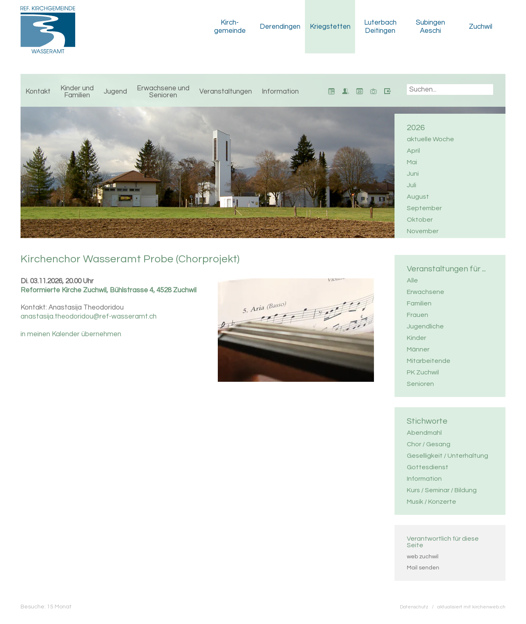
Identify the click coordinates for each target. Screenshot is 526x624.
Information (280, 91)
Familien (419, 303)
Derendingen (280, 26)
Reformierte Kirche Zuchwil (108, 290)
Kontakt (38, 91)
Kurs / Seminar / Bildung (442, 490)
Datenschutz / (418, 606)
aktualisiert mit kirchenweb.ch (471, 606)
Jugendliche (425, 326)
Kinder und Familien (77, 92)
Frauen (417, 315)
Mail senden (423, 568)
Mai (412, 162)
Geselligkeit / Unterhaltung (447, 455)
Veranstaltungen (225, 91)
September (424, 208)
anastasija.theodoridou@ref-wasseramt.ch (89, 316)
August (418, 196)
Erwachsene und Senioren (163, 92)
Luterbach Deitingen (380, 26)
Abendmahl (424, 432)
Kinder (416, 338)
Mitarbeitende (428, 361)
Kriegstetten (330, 26)
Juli (411, 185)
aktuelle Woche (430, 139)
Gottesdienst (427, 467)
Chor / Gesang (428, 444)
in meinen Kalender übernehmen (71, 334)
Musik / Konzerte (431, 501)
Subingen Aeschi (430, 26)
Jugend (115, 91)
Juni (413, 173)
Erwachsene (425, 292)
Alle (412, 280)
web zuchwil (422, 557)
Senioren (420, 384)
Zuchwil (480, 26)
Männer (418, 349)
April (413, 150)
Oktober (420, 219)
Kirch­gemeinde (230, 26)
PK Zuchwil (423, 372)
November (422, 231)
